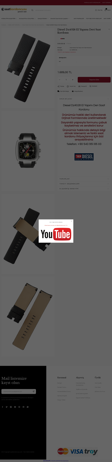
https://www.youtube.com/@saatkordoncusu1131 (56, 225)
